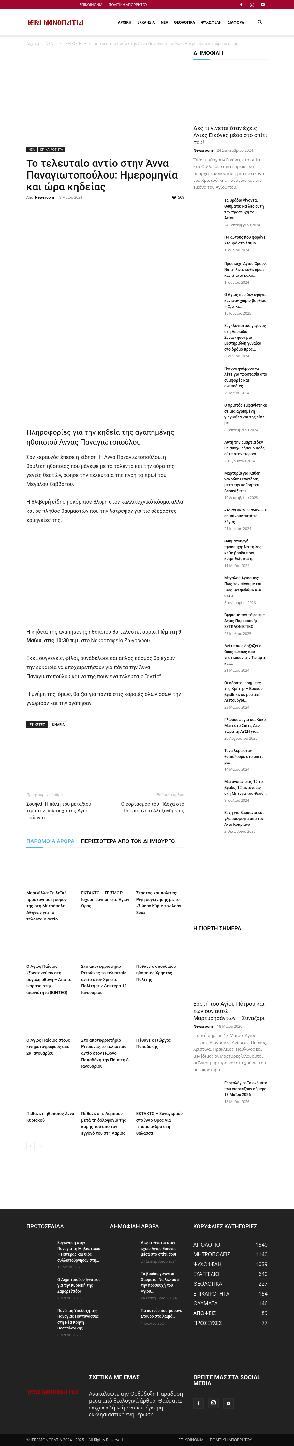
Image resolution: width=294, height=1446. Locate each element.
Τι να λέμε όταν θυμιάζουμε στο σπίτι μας (243, 756)
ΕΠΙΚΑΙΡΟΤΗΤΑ (72, 43)
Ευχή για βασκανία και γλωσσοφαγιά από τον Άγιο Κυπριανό (244, 818)
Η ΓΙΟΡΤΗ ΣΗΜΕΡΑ (217, 928)
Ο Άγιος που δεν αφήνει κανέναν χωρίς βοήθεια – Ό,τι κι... (245, 300)
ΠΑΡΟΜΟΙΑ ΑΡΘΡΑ (50, 841)
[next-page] (41, 1146)
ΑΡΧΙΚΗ (124, 22)
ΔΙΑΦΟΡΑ (236, 22)
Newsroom (44, 197)
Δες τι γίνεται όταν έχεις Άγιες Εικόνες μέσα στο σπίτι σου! (230, 135)
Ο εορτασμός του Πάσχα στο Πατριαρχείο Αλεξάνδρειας (152, 807)
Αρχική (32, 43)
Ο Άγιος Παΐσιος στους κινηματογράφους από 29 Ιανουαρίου (48, 1047)
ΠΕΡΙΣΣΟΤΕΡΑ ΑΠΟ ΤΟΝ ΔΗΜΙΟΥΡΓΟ (128, 841)
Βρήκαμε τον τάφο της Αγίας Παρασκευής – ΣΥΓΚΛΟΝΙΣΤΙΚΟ (244, 621)
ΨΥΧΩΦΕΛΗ (211, 22)
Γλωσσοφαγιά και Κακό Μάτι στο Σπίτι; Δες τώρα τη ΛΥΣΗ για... (245, 725)
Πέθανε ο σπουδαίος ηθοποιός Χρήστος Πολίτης (156, 973)
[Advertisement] (105, 98)
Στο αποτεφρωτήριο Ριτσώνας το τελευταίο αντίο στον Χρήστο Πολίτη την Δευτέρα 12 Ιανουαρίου (103, 979)
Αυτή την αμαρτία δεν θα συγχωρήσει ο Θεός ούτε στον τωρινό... (244, 448)
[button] (260, 22)
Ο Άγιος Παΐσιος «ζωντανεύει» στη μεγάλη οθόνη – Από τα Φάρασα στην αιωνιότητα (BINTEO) (49, 979)
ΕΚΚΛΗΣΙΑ (146, 22)
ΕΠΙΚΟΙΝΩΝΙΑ (91, 4)
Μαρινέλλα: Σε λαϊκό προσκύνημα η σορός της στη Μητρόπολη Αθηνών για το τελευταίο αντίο (46, 906)
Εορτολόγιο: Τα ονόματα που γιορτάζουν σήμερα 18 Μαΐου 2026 (245, 1089)
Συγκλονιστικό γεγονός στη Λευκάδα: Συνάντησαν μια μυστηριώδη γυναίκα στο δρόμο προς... (245, 337)
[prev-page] (30, 1146)
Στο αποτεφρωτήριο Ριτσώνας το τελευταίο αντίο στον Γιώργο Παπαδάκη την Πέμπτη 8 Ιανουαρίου (104, 1053)
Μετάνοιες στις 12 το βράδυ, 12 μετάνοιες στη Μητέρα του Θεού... (245, 787)
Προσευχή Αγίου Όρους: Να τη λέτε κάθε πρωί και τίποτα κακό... (245, 269)
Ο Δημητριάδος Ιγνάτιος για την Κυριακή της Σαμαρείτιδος (78, 1285)
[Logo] (55, 22)
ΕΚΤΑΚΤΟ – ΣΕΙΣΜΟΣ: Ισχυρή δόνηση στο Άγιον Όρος (105, 900)
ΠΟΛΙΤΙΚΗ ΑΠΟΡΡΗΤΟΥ (128, 4)
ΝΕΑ (164, 22)
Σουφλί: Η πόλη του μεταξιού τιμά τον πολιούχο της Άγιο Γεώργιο (58, 811)
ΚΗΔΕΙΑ (58, 724)
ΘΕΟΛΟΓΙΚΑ (184, 22)
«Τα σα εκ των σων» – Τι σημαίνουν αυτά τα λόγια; (246, 516)
